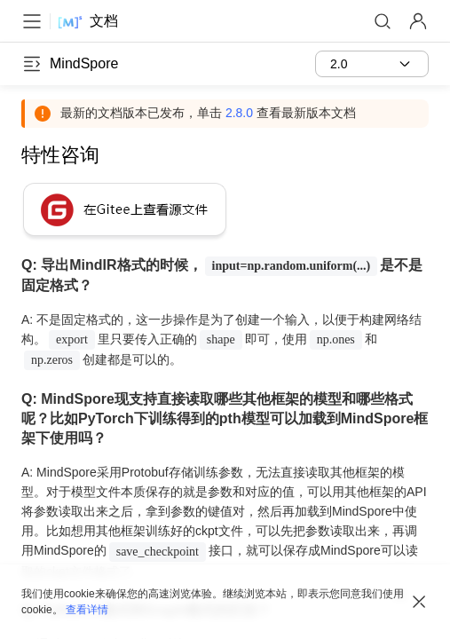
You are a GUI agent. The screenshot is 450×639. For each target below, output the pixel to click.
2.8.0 (239, 113)
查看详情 (87, 610)
